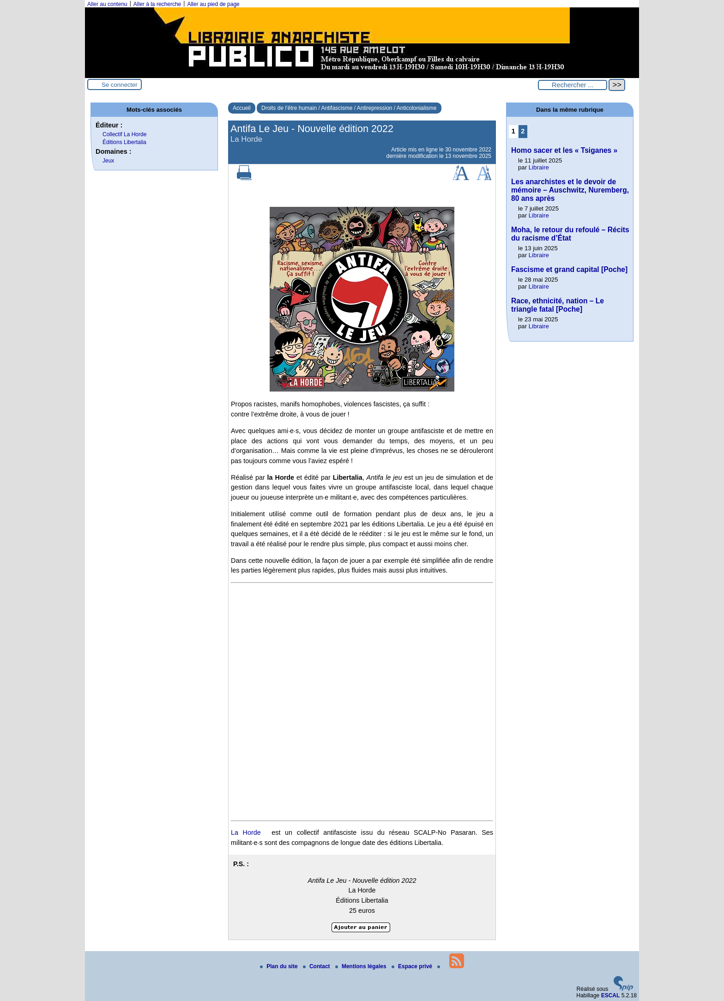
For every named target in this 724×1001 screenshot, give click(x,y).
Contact (317, 966)
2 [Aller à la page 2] (523, 131)
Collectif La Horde (124, 134)
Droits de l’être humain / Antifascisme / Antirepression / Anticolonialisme (349, 108)
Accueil (242, 108)
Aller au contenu (107, 4)
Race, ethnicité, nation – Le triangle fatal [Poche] (557, 305)
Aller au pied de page (213, 4)
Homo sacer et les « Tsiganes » (564, 150)
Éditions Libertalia (124, 142)
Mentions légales (361, 966)
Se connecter (120, 84)
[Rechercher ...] (572, 85)
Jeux (108, 160)
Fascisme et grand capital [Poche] (569, 269)
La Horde (246, 832)
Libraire (539, 167)
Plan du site (279, 966)
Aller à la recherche (157, 4)
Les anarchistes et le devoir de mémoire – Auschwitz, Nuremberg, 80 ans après (570, 190)
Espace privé (413, 966)
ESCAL (610, 995)
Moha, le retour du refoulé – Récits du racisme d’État (570, 234)
